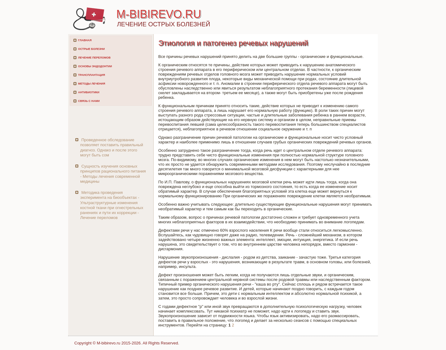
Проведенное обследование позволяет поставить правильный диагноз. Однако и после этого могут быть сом (111, 147)
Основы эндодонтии (95, 66)
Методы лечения (91, 83)
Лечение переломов (94, 57)
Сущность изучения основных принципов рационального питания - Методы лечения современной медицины (113, 174)
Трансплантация (91, 75)
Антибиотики (88, 92)
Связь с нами (89, 101)
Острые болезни (91, 48)
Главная (85, 40)
